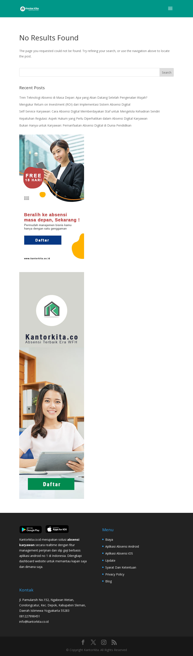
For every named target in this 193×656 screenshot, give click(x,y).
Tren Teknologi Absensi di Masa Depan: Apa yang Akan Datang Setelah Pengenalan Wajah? (83, 97)
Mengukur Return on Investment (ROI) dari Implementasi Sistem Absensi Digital (74, 104)
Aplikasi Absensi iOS (119, 553)
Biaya (109, 539)
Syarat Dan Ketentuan (120, 567)
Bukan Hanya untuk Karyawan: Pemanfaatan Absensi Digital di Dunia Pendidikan (75, 125)
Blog (108, 581)
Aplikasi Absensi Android (122, 546)
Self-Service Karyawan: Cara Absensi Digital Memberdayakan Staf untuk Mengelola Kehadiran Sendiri (89, 111)
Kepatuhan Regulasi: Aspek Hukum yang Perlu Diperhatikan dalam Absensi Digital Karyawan (83, 118)
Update (110, 560)
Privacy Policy (114, 574)
